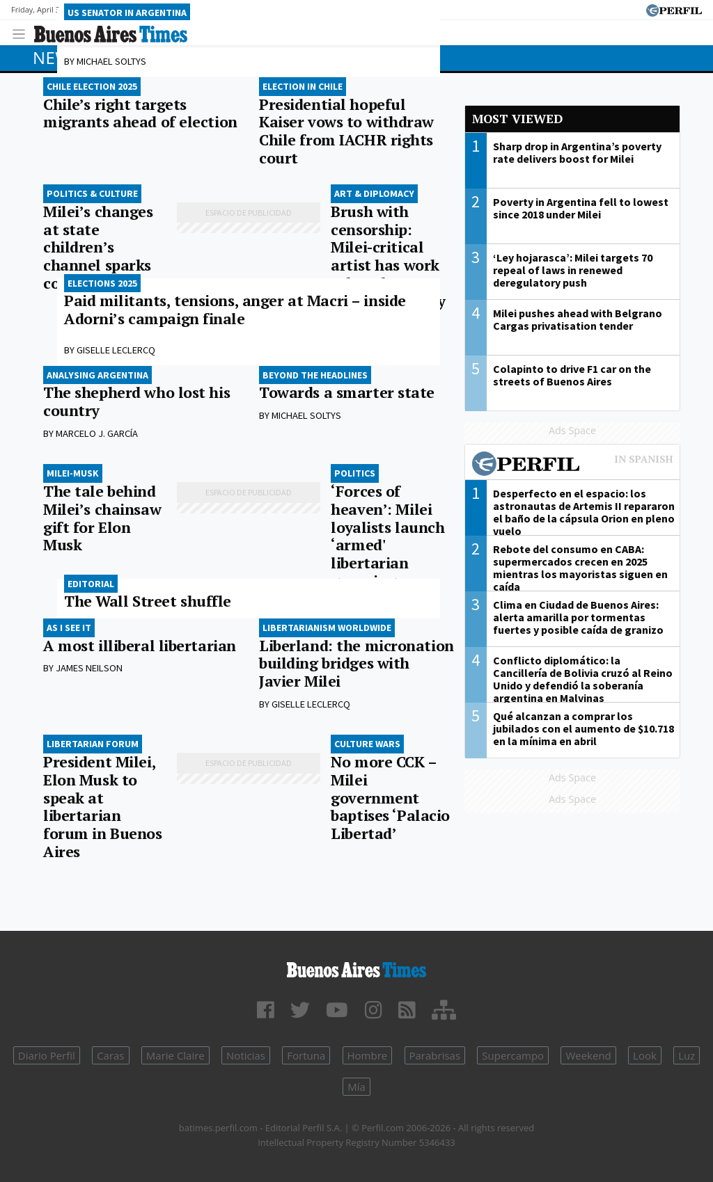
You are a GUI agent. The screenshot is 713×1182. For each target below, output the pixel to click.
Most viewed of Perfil (572, 465)
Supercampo (513, 1055)
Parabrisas (435, 1055)
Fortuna (306, 1055)
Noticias (245, 1055)
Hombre (367, 1055)
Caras (110, 1055)
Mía (356, 1087)
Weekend (588, 1055)
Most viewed (517, 119)
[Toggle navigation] (22, 32)
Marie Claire (175, 1055)
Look (645, 1055)
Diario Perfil (46, 1055)
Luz (686, 1055)
